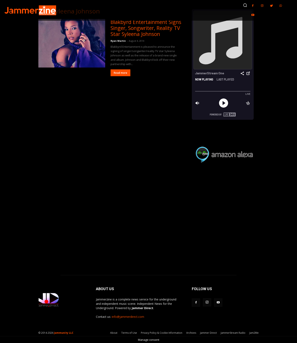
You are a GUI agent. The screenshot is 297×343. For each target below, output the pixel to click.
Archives (191, 333)
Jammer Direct (208, 333)
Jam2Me (254, 333)
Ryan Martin (118, 40)
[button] (245, 5)
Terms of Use (129, 333)
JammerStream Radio (233, 333)
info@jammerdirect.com (128, 317)
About (113, 333)
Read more (120, 72)
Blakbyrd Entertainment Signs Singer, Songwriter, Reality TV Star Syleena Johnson (146, 27)
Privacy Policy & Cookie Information (161, 333)
